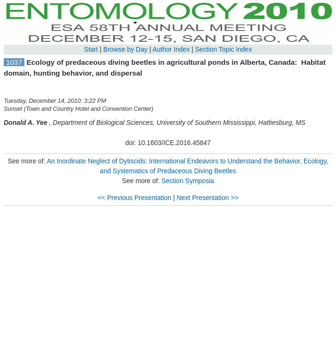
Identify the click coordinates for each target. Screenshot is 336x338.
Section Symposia (187, 180)
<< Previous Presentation (134, 197)
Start (91, 49)
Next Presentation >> (208, 197)
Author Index (171, 49)
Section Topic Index (223, 49)
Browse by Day (125, 49)
